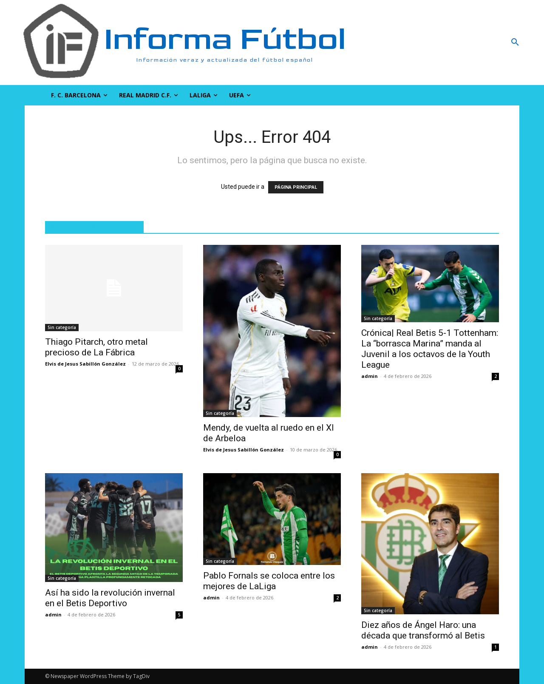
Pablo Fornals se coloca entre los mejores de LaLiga (269, 580)
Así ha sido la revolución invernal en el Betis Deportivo (110, 598)
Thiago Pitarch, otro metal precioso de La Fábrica (96, 347)
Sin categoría (62, 327)
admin (369, 376)
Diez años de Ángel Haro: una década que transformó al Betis (423, 630)
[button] (469, 42)
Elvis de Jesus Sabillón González (85, 363)
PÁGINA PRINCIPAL (296, 187)
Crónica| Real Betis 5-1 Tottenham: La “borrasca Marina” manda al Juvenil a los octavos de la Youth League (429, 349)
